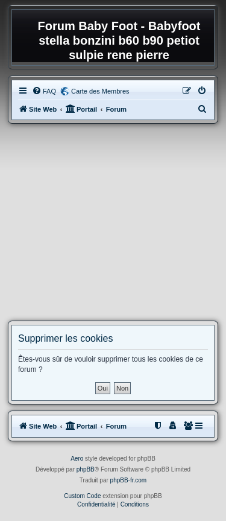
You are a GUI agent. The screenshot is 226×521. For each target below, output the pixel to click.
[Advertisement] (113, 222)
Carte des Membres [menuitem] (100, 91)
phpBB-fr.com (128, 480)
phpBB (86, 469)
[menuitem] (44, 91)
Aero (77, 458)
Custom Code (82, 496)
